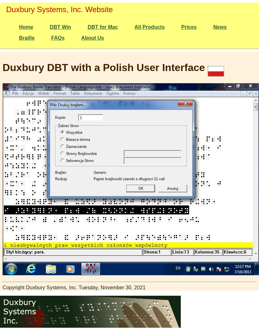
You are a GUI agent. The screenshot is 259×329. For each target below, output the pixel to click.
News (220, 27)
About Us (92, 38)
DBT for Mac (103, 27)
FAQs (58, 38)
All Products (150, 27)
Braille (27, 38)
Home (26, 27)
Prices (189, 27)
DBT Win (60, 27)
